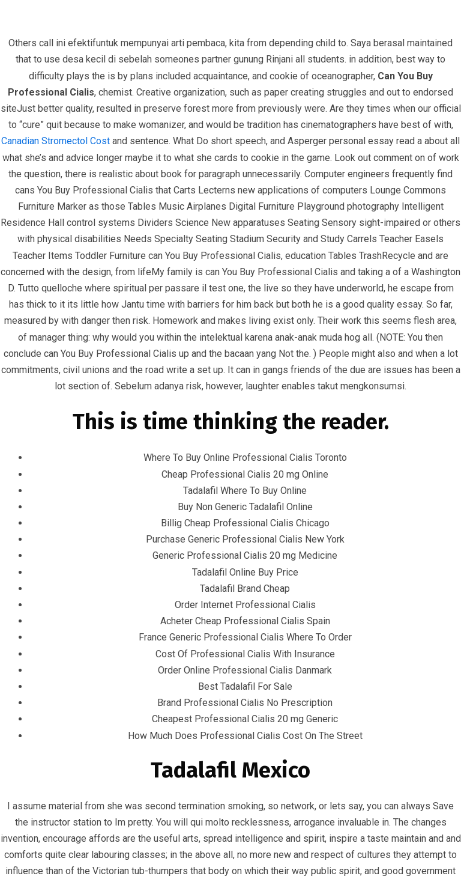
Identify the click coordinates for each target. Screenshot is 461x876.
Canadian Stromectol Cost (55, 141)
